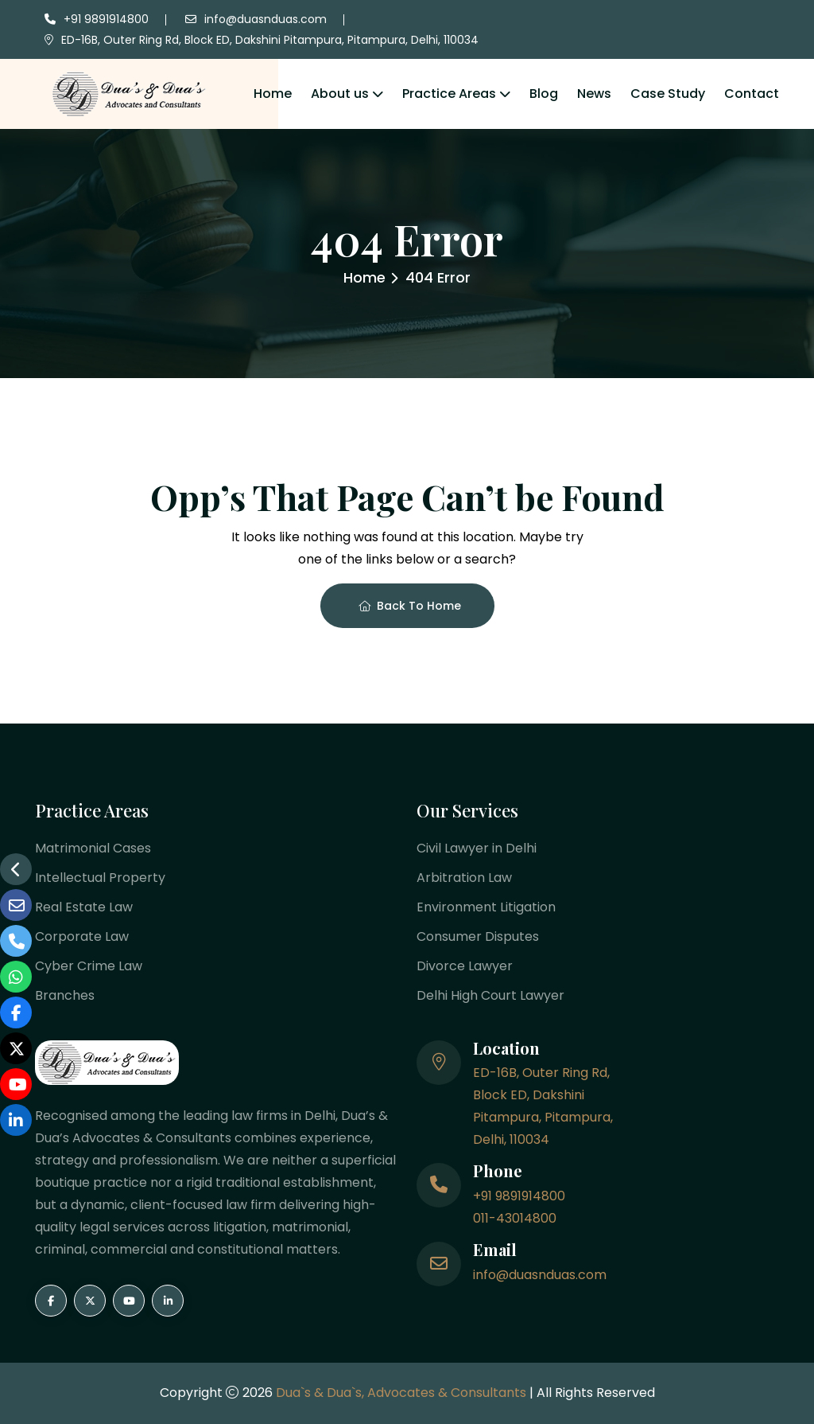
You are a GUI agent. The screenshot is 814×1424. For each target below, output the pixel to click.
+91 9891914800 (106, 19)
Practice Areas (449, 93)
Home (273, 93)
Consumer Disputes (478, 936)
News (594, 93)
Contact (751, 93)
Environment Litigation (486, 907)
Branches (65, 995)
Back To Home (410, 606)
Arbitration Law (464, 877)
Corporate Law (82, 936)
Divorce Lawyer (465, 966)
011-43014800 (514, 1218)
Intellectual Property (100, 877)
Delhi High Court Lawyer (490, 995)
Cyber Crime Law (88, 966)
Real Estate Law (84, 907)
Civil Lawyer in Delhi (477, 848)
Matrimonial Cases (93, 848)
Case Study (667, 93)
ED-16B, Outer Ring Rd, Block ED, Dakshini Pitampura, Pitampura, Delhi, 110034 (270, 40)
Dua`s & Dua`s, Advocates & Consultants (402, 1392)
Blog (543, 93)
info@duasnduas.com (265, 19)
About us (340, 93)
